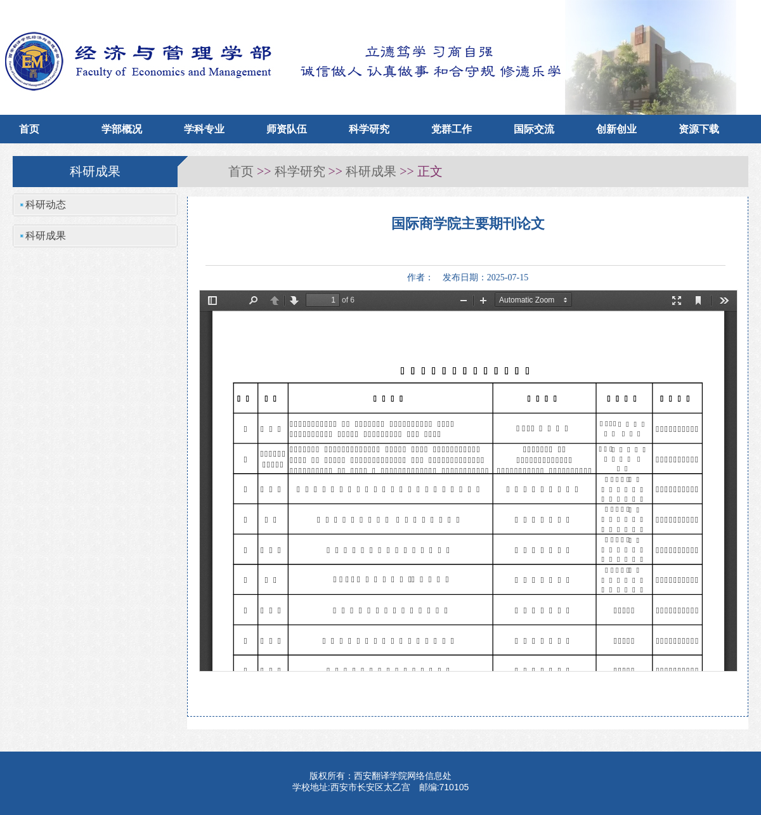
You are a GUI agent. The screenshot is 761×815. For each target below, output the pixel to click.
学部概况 (121, 129)
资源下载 (699, 129)
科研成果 (371, 171)
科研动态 (45, 204)
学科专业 (204, 129)
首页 (29, 129)
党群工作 (451, 129)
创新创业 (616, 129)
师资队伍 (286, 129)
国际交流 (534, 129)
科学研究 (369, 129)
